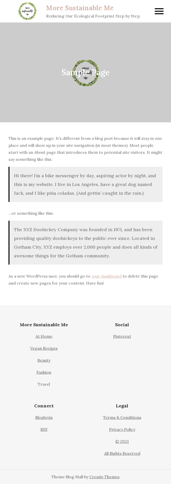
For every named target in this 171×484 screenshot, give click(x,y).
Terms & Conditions (122, 417)
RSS (43, 429)
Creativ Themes (104, 476)
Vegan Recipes (44, 348)
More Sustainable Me (80, 8)
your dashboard (106, 276)
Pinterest (122, 336)
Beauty (43, 360)
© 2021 (122, 441)
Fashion (43, 372)
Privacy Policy (122, 429)
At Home (43, 336)
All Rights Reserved (122, 453)
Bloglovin (44, 417)
